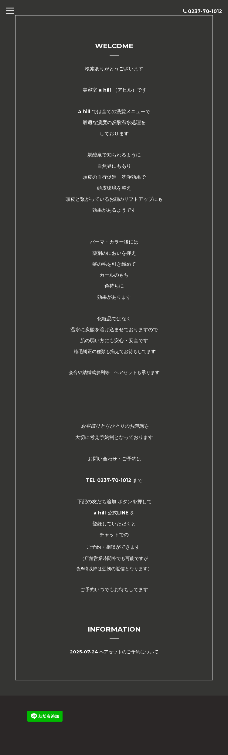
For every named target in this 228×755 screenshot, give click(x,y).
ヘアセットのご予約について (128, 652)
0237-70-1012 (205, 11)
